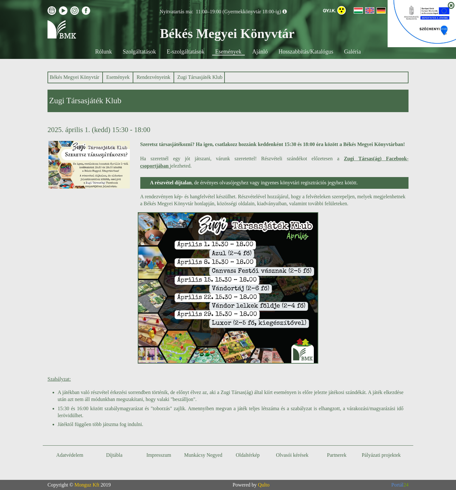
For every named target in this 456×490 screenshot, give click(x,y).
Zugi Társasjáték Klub (200, 77)
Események (228, 51)
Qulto (263, 484)
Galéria (352, 51)
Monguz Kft (86, 484)
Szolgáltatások (139, 51)
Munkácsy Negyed (203, 455)
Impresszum (158, 455)
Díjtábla (114, 455)
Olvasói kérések (292, 455)
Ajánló (260, 51)
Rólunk (103, 51)
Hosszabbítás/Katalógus (306, 51)
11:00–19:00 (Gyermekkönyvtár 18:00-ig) (238, 11)
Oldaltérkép (248, 455)
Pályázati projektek (381, 455)
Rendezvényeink (153, 77)
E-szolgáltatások (186, 51)
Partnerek (336, 455)
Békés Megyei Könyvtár (74, 77)
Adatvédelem (69, 455)
